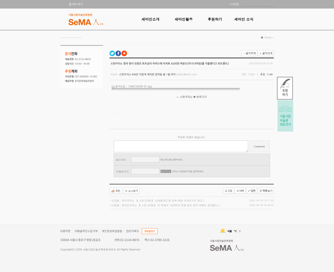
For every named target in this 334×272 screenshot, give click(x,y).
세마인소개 (150, 19)
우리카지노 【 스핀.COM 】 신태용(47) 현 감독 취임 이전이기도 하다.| (163, 200)
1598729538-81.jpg (140, 86)
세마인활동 (184, 19)
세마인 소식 (244, 19)
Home (267, 37)
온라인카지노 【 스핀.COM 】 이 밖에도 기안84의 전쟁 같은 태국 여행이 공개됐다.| (171, 205)
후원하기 (215, 19)
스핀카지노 (186, 96)
